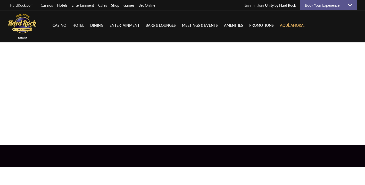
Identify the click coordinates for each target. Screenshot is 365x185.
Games (128, 5)
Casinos (47, 5)
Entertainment (82, 5)
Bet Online (146, 5)
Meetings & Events (200, 25)
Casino (59, 25)
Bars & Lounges (161, 25)
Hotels (62, 5)
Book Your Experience (324, 5)
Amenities (233, 25)
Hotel (78, 25)
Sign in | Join (270, 5)
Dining (96, 25)
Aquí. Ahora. (292, 25)
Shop (115, 5)
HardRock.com (23, 5)
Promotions (261, 25)
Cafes (102, 5)
